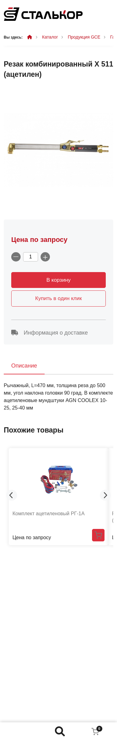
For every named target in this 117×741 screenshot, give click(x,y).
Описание (24, 366)
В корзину (58, 280)
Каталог (50, 37)
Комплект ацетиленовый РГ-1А (48, 513)
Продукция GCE (84, 37)
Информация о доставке (49, 333)
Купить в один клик (58, 298)
